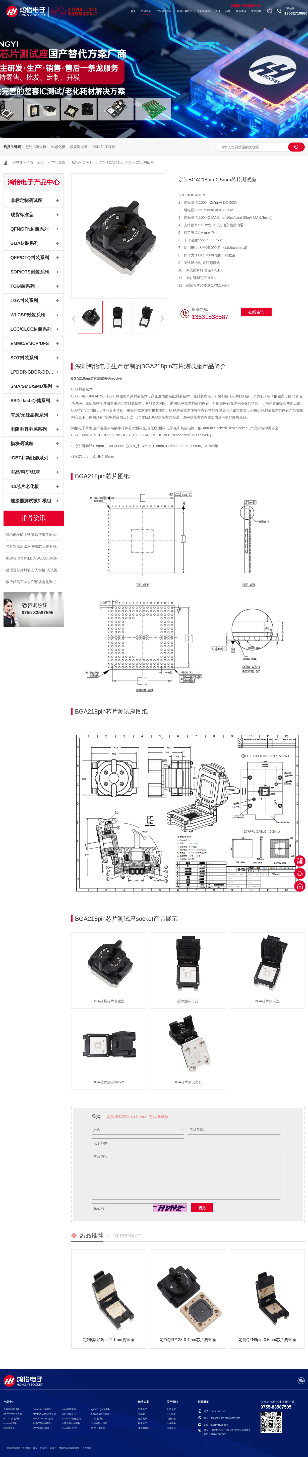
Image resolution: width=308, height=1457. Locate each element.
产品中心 (146, 11)
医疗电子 (142, 1418)
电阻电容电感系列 (29, 429)
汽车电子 (142, 1414)
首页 (133, 11)
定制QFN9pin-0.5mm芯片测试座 (267, 1340)
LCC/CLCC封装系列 (31, 329)
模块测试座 (79, 147)
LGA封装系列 (24, 300)
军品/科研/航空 (25, 472)
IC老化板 (58, 147)
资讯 (217, 11)
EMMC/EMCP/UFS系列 (44, 1414)
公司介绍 (171, 1409)
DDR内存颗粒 (10, 1423)
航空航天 (142, 1423)
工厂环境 (171, 1414)
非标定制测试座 (26, 200)
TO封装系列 (23, 286)
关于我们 (172, 1402)
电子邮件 (100, 1143)
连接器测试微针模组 (31, 500)
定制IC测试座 (184, 11)
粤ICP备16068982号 (69, 1448)
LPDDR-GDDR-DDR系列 (33, 372)
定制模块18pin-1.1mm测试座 (108, 1340)
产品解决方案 (163, 11)
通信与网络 (143, 1428)
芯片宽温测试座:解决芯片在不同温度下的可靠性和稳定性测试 (54, 555)
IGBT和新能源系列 (29, 457)
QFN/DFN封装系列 (30, 229)
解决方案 (143, 1402)
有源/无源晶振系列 (29, 415)
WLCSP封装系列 (28, 314)
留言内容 (100, 1156)
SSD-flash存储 (103, 147)
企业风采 (171, 1423)
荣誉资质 (171, 1418)
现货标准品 (22, 214)
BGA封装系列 (83, 163)
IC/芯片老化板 (25, 486)
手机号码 (197, 1130)
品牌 (227, 11)
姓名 (96, 1130)
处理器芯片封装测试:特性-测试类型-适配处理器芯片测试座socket (56, 579)
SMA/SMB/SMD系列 (31, 386)
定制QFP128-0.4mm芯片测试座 (188, 1340)
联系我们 (171, 1428)
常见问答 (256, 11)
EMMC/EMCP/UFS (30, 343)
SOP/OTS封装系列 (30, 271)
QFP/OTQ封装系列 (30, 257)
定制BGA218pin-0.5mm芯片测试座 (126, 163)
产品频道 (58, 163)
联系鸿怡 (241, 11)
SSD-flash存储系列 (30, 400)
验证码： (100, 1208)
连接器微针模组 (99, 1423)
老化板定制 (203, 11)
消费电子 (142, 1409)
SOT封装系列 (24, 357)
